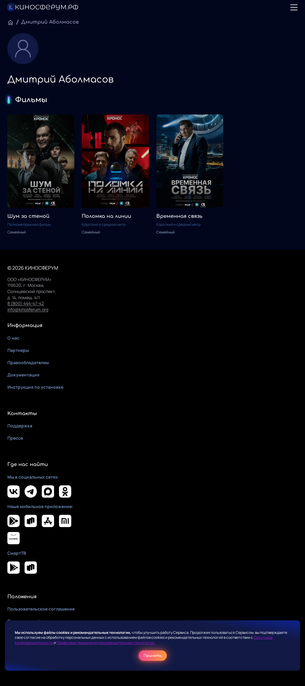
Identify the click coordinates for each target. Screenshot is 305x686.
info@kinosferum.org (27, 309)
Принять (152, 655)
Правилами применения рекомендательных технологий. (106, 642)
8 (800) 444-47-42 (25, 303)
